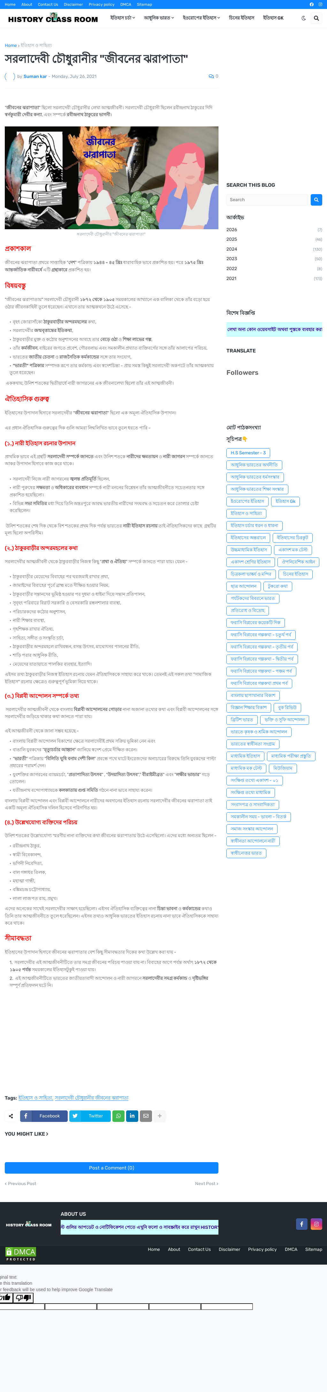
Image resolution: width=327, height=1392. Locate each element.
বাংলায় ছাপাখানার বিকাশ (253, 695)
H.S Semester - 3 (248, 453)
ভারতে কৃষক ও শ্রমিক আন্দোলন (259, 732)
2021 (274, 279)
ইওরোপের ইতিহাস (247, 501)
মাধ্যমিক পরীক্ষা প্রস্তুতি (291, 756)
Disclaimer (73, 4)
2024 (274, 249)
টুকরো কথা (278, 586)
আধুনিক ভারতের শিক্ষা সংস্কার (257, 489)
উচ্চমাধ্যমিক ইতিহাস (249, 550)
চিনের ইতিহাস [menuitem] (241, 18)
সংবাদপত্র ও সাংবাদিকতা (253, 804)
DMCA (125, 4)
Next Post (205, 1184)
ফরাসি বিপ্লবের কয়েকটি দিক (255, 622)
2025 (274, 240)
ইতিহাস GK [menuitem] (273, 18)
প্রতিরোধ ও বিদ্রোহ (247, 610)
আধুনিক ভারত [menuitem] (157, 18)
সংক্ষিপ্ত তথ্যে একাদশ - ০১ (254, 780)
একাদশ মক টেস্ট (293, 550)
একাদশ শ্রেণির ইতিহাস (250, 562)
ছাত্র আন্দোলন (243, 586)
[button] (304, 18)
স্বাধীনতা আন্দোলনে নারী (253, 841)
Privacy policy (102, 4)
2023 (274, 259)
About (26, 4)
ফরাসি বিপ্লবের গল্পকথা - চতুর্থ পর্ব (261, 635)
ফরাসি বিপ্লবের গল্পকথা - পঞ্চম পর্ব (261, 671)
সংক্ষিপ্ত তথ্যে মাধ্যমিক (250, 792)
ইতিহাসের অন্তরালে (248, 538)
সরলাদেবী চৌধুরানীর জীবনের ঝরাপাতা (91, 1098)
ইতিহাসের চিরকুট (292, 538)
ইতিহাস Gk (285, 501)
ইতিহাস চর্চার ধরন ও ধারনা (254, 525)
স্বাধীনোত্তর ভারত (246, 853)
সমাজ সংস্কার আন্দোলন (252, 829)
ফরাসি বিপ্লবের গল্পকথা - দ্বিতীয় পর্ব (262, 659)
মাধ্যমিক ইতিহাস (245, 756)
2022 (274, 269)
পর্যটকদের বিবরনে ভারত (253, 598)
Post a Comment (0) (111, 1168)
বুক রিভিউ (287, 707)
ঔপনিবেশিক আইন (298, 562)
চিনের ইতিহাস (295, 574)
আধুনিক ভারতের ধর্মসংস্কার (255, 477)
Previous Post (22, 1184)
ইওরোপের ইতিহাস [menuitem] (199, 18)
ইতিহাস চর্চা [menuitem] (120, 18)
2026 (274, 230)
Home (10, 4)
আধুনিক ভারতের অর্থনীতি (254, 465)
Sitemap (144, 4)
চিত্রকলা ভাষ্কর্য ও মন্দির (251, 574)
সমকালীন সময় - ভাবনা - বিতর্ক (258, 817)
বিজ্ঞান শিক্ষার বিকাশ (249, 707)
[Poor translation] (23, 1298)
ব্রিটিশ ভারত (242, 719)
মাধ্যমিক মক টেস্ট (246, 768)
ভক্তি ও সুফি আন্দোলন (285, 719)
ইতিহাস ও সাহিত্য (36, 45)
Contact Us (48, 4)
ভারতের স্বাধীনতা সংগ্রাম (253, 744)
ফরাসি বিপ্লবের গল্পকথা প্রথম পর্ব (259, 683)
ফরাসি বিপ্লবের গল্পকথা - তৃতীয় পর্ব (262, 647)
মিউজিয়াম (283, 768)
